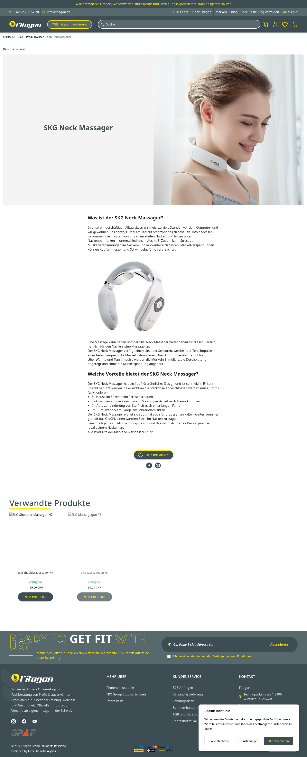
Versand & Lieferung (188, 694)
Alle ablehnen (220, 741)
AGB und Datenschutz (189, 714)
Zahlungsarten (183, 701)
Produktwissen (35, 37)
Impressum (114, 701)
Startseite (9, 37)
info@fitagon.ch (58, 12)
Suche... (111, 24)
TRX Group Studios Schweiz (126, 694)
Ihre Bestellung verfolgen (260, 12)
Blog (234, 12)
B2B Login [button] (180, 12)
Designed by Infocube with (33, 751)
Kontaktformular (185, 721)
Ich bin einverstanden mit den (213, 656)
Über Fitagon (201, 12)
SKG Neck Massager (59, 37)
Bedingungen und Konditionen (233, 656)
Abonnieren (279, 644)
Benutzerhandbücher (188, 707)
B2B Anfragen (183, 687)
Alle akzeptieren (278, 741)
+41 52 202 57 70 (26, 12)
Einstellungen (249, 741)
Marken (221, 12)
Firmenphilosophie (120, 687)
